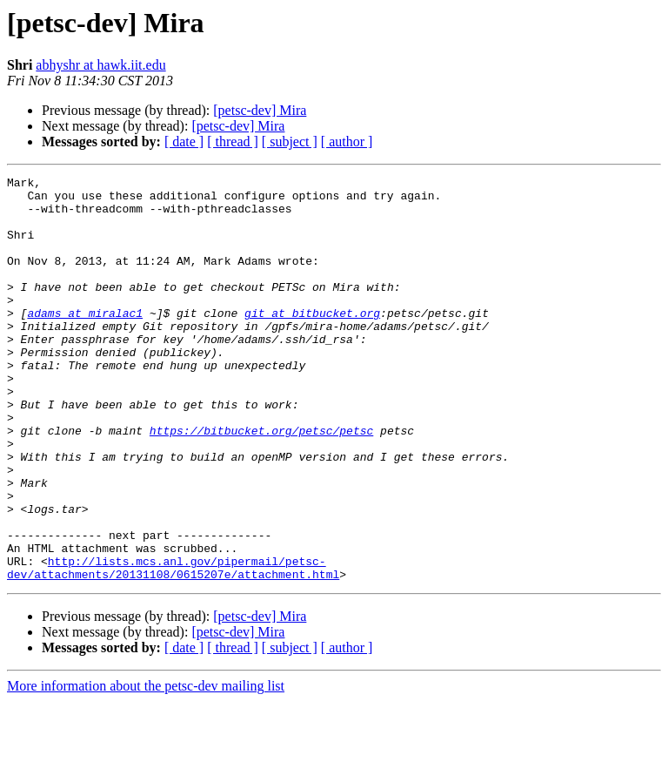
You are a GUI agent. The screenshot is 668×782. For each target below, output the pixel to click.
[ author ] (347, 141)
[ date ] (184, 141)
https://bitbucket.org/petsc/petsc (261, 482)
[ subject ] (289, 141)
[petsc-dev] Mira (259, 110)
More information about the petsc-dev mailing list (145, 766)
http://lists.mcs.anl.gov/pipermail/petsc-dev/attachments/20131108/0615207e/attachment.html (173, 647)
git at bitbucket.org (312, 341)
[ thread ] (232, 141)
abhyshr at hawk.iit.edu (100, 64)
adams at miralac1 (85, 341)
